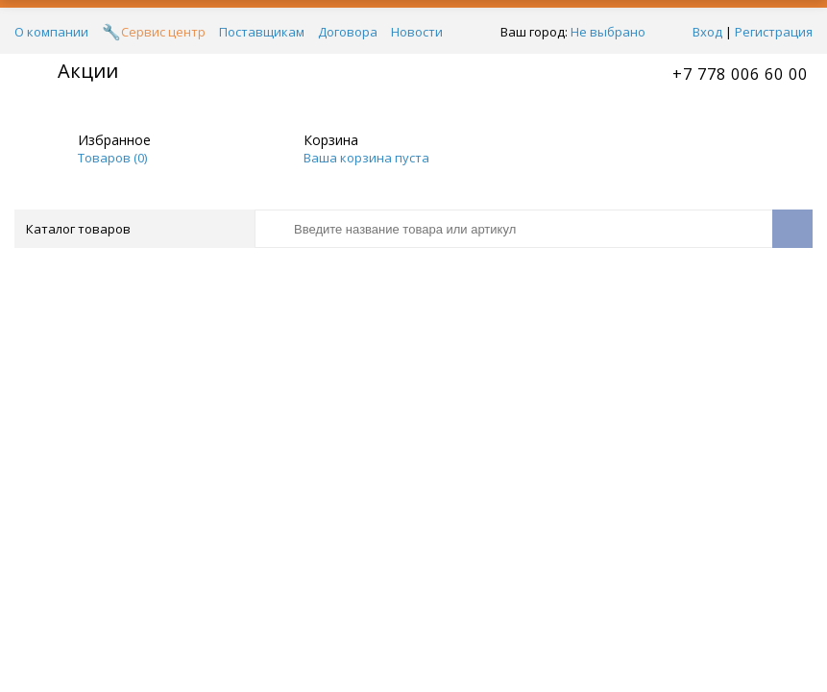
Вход (707, 31)
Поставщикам (261, 31)
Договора (347, 31)
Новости (417, 31)
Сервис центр (163, 31)
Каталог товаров (133, 228)
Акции (88, 71)
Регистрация (774, 31)
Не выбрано (613, 31)
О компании (51, 31)
